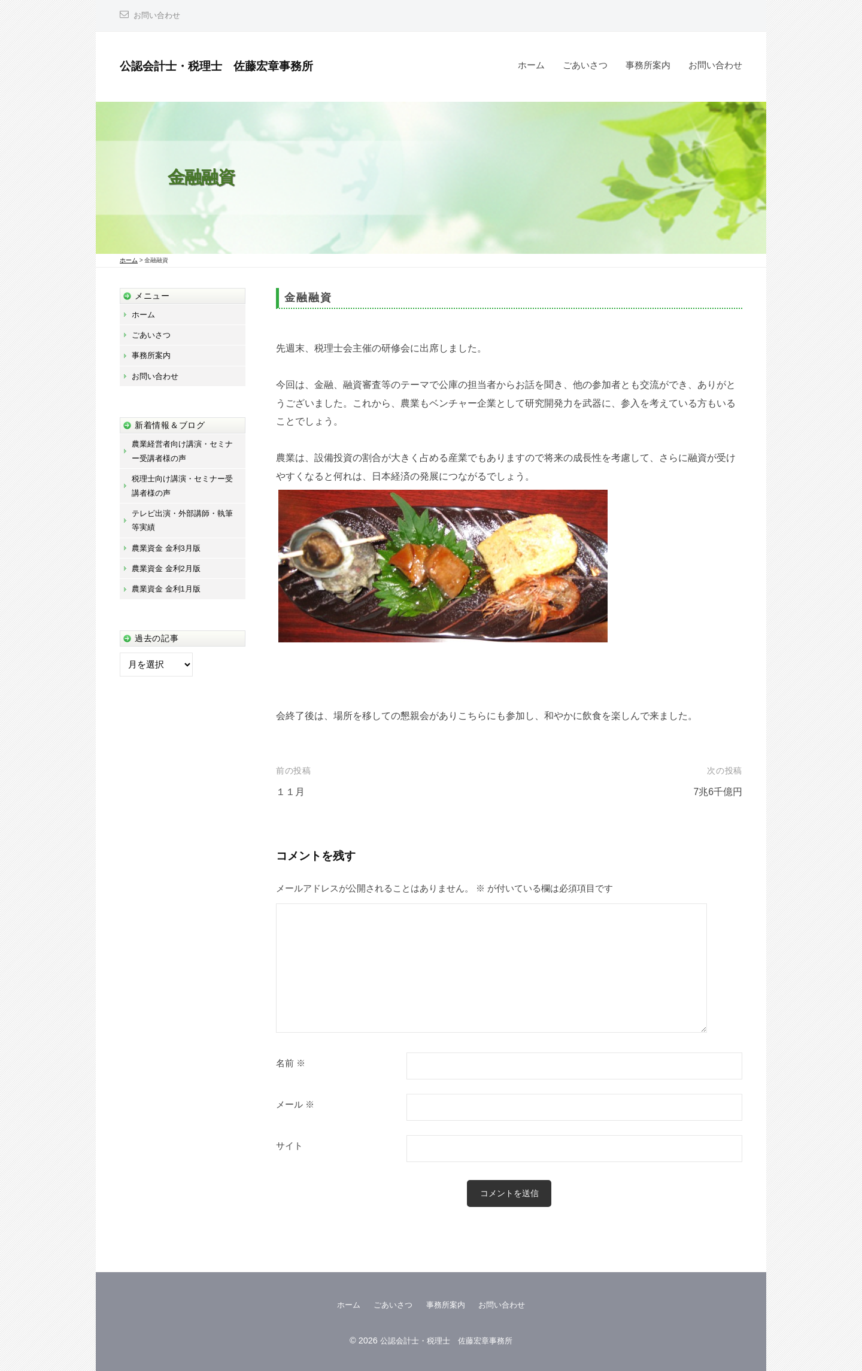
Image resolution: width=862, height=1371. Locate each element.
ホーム (531, 65)
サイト (289, 1146)
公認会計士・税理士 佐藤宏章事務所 (232, 65)
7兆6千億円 (716, 791)
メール (295, 1104)
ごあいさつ (585, 65)
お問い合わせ (158, 15)
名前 (290, 1063)
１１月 (291, 791)
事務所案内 (648, 65)
